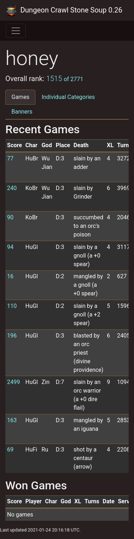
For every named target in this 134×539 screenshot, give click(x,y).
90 (10, 217)
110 (12, 306)
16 (10, 276)
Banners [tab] (22, 111)
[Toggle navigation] (16, 31)
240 (12, 188)
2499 (13, 382)
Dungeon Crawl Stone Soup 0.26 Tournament (64, 10)
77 (10, 158)
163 (12, 420)
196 (12, 335)
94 (10, 247)
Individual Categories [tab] (68, 97)
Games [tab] (20, 97)
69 (10, 449)
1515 (64, 78)
